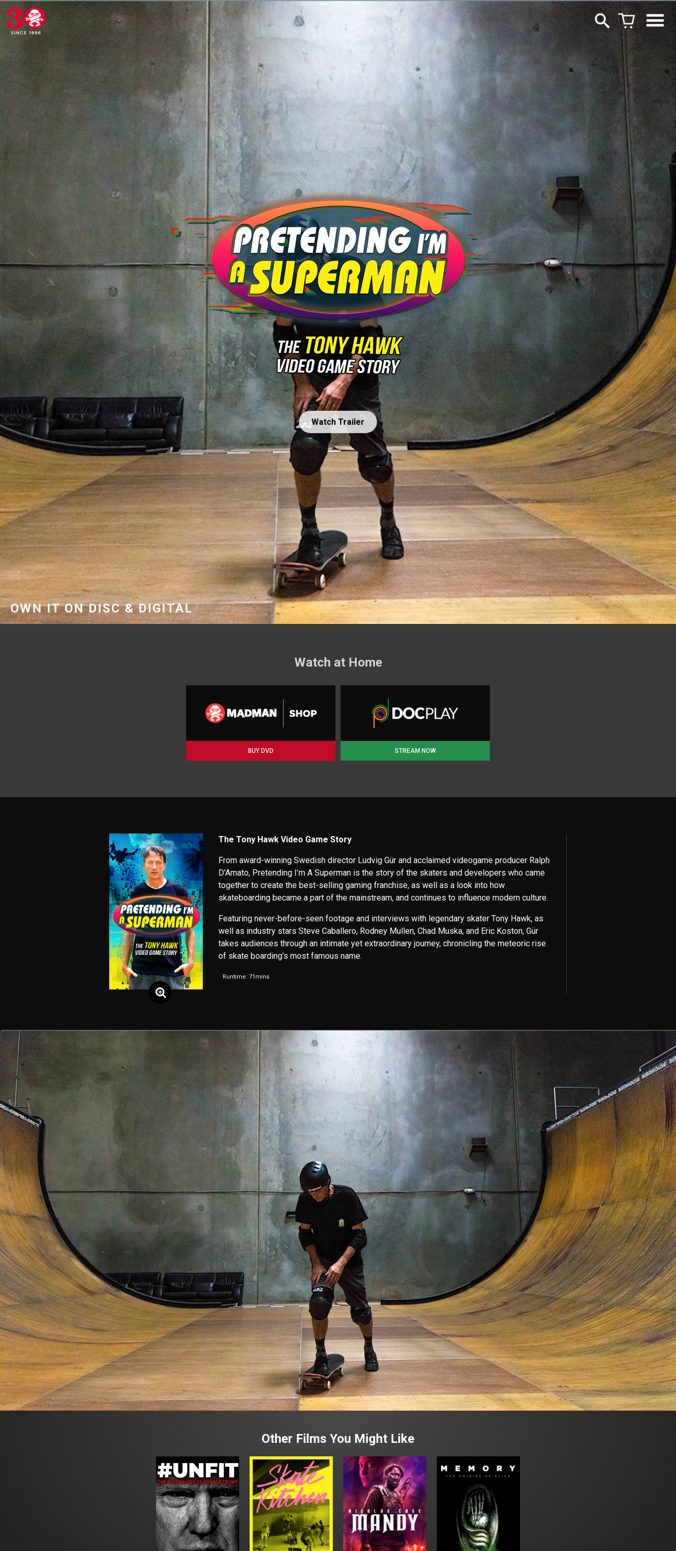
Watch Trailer (338, 422)
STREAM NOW (415, 750)
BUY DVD (261, 750)
